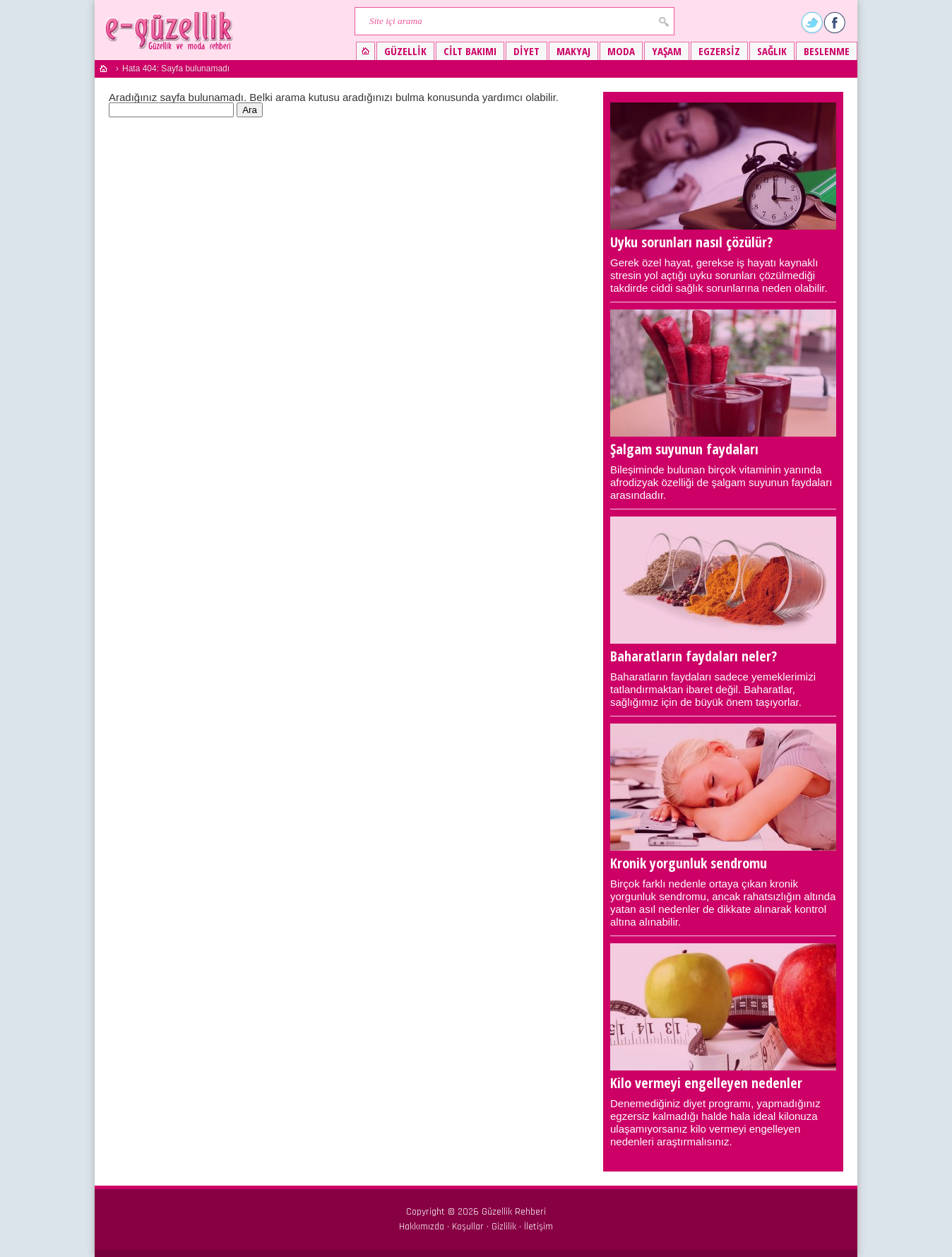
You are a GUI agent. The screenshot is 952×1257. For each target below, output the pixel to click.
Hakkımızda (421, 1226)
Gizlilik (504, 1226)
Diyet (526, 51)
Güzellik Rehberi (514, 1211)
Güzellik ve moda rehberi (170, 30)
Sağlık (772, 51)
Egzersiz (719, 51)
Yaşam (667, 51)
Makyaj (573, 51)
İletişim (538, 1226)
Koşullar (468, 1226)
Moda (621, 51)
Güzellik (405, 51)
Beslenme (827, 51)
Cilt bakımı (470, 51)
